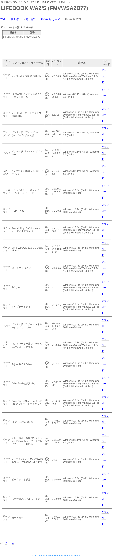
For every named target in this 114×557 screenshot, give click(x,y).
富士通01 (16, 19)
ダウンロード (105, 76)
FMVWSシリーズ (50, 19)
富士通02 (30, 19)
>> (13, 543)
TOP (2, 19)
